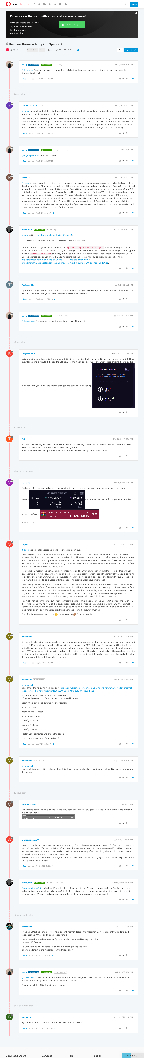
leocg (24, 65)
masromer (26, 483)
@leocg (43, 106)
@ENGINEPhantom (62, 150)
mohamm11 (27, 637)
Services (46, 1055)
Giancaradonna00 (30, 840)
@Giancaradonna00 (55, 882)
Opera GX (14, 50)
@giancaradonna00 (31, 888)
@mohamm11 (39, 679)
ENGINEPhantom (29, 106)
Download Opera (74, 25)
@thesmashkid (28, 321)
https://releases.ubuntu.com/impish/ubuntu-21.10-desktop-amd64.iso (55, 260)
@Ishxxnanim (60, 972)
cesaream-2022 (29, 804)
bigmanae (26, 1017)
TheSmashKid (28, 285)
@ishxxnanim (28, 977)
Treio (24, 439)
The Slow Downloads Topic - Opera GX (54, 235)
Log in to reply (131, 50)
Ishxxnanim (27, 926)
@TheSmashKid (61, 316)
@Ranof (51, 229)
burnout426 (27, 230)
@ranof (25, 235)
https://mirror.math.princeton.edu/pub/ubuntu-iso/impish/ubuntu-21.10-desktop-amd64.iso (65, 263)
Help (70, 1055)
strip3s (25, 544)
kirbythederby (28, 353)
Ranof (24, 178)
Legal (97, 1055)
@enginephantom (30, 155)
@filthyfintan (60, 65)
